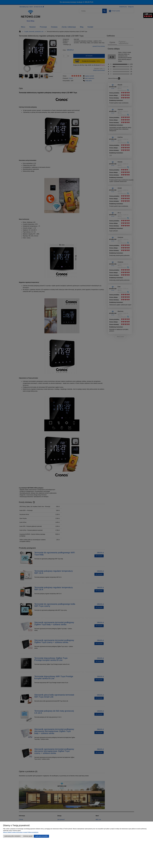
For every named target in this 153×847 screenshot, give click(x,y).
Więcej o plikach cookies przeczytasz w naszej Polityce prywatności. (21, 832)
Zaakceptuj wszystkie (41, 836)
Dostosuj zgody (27, 836)
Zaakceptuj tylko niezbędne (12, 836)
